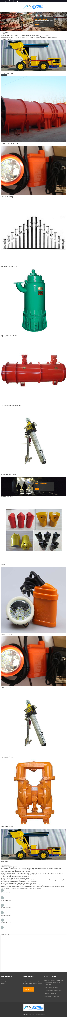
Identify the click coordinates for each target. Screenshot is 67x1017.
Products (3, 983)
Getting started (5, 32)
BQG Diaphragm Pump (7, 826)
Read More (3, 75)
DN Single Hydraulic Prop (9, 266)
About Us (3, 980)
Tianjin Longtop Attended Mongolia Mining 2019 (15, 876)
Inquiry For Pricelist (28, 989)
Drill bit (3, 564)
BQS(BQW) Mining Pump (9, 336)
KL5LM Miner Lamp (7, 197)
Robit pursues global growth (9, 867)
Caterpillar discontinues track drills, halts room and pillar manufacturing (22, 885)
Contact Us (3, 981)
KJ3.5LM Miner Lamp (6, 634)
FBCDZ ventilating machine (9, 143)
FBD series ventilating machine (11, 405)
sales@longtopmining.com (55, 990)
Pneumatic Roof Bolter (8, 475)
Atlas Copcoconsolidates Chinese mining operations (16, 871)
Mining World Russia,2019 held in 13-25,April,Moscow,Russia (18, 883)
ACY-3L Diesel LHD (7, 73)
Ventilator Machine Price (7, 34)
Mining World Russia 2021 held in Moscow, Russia (15, 878)
